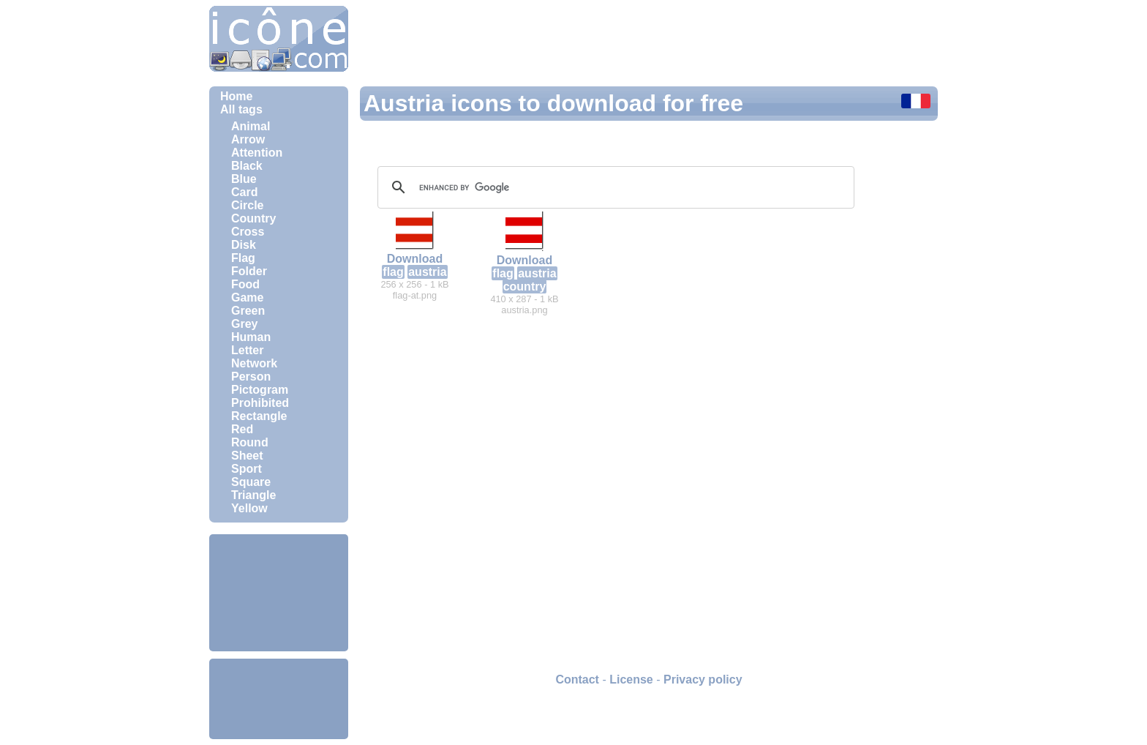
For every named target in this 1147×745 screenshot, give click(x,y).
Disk (243, 245)
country (524, 286)
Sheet (247, 455)
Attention (256, 152)
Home (236, 96)
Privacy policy (702, 679)
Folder (249, 271)
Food (245, 284)
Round (249, 442)
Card (244, 192)
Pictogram (259, 389)
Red (242, 429)
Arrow (248, 139)
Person (251, 376)
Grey (244, 324)
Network (254, 363)
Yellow (249, 508)
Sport (246, 469)
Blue (244, 179)
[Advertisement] (279, 593)
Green (248, 310)
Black (247, 166)
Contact (577, 679)
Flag (243, 258)
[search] (613, 187)
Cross (247, 231)
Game (247, 297)
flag (393, 272)
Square (251, 482)
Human (251, 337)
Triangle (253, 495)
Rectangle (259, 416)
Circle (247, 205)
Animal (250, 126)
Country (253, 218)
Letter (247, 350)
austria (427, 272)
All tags (241, 109)
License (631, 679)
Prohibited (260, 403)
